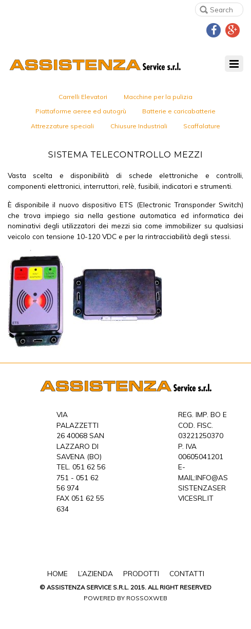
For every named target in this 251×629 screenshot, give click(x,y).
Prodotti (141, 573)
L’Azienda (95, 573)
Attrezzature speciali (62, 126)
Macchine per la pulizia (158, 97)
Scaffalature (201, 126)
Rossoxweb (146, 598)
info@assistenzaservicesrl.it (203, 488)
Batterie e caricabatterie (179, 111)
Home (57, 573)
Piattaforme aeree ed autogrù (80, 111)
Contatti (186, 573)
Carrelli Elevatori (83, 97)
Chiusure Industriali (138, 126)
